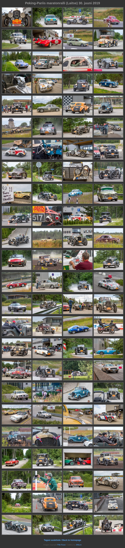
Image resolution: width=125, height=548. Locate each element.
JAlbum (79, 545)
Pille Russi (61, 545)
